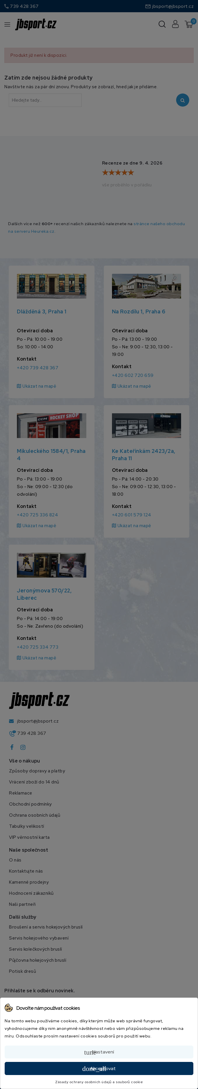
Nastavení (99, 1052)
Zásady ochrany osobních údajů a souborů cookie (99, 1082)
